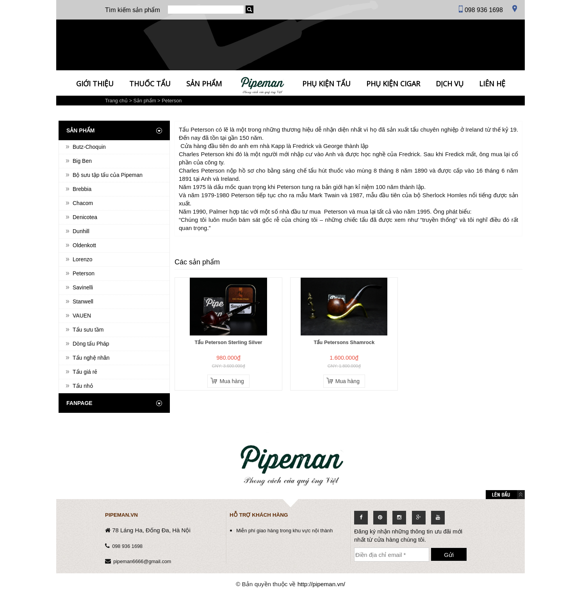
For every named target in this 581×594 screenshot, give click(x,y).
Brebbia (82, 189)
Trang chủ (116, 100)
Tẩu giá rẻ (85, 372)
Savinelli (83, 287)
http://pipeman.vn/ (321, 584)
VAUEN (82, 315)
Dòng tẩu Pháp (91, 344)
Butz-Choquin (89, 147)
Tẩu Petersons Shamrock (344, 342)
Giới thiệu (95, 83)
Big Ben (82, 161)
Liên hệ (492, 83)
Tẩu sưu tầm (88, 329)
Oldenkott (84, 245)
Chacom (83, 203)
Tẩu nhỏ (83, 386)
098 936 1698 (127, 546)
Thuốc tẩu (150, 83)
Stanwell (83, 301)
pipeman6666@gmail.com (142, 561)
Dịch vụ (449, 83)
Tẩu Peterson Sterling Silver (228, 342)
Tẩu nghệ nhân (91, 358)
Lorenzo (83, 259)
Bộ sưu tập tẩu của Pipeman (108, 175)
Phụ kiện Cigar (393, 83)
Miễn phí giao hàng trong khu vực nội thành (284, 530)
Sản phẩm (204, 83)
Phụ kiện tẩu (326, 83)
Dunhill (81, 231)
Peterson (172, 100)
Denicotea (85, 217)
